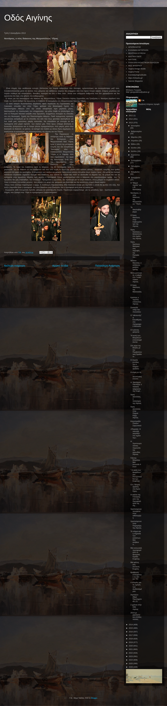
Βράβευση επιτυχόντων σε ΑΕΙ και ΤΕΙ (136, 575)
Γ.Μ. (143, 100)
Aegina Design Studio (137, 69)
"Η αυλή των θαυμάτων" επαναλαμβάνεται (136, 339)
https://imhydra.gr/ (135, 78)
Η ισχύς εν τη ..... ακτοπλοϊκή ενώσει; (136, 375)
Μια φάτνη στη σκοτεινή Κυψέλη (134, 565)
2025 (131, 663)
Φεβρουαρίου (136, 131)
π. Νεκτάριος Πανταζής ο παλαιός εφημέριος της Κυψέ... (136, 386)
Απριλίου (135, 141)
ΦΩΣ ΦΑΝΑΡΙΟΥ (135, 66)
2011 (131, 115)
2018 (131, 639)
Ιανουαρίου (135, 126)
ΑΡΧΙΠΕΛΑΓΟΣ (134, 47)
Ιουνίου (134, 148)
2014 (131, 625)
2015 (131, 628)
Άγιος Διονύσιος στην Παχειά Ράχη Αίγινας (135, 412)
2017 (131, 635)
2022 (131, 653)
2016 (131, 632)
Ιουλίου (134, 151)
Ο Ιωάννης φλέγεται (134, 331)
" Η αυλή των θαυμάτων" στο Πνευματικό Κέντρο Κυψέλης (136, 475)
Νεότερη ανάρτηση (14, 265)
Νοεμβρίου (135, 172)
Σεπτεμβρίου (136, 160)
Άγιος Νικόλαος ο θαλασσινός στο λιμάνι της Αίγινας (136, 234)
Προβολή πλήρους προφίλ (149, 104)
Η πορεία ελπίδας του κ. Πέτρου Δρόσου (134, 364)
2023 (131, 656)
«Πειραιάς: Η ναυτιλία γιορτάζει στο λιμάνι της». (135, 433)
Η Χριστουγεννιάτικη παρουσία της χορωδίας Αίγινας (136, 448)
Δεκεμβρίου (135, 178)
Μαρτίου (134, 137)
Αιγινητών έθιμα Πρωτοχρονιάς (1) (136, 598)
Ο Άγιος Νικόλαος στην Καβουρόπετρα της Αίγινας (136, 220)
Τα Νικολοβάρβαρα (135, 209)
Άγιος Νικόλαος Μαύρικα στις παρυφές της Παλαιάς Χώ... (135, 249)
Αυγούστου (135, 155)
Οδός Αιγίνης (28, 17)
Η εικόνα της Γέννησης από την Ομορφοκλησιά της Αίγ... (135, 500)
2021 (131, 649)
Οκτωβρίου (135, 166)
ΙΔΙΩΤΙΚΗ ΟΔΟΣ (134, 56)
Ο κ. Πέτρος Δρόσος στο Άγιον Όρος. (135, 488)
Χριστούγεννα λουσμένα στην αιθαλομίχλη (135, 513)
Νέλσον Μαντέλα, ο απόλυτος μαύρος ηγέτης (135, 265)
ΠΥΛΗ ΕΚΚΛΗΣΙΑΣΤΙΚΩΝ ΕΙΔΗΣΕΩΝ (143, 63)
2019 (131, 642)
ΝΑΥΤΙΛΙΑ (132, 59)
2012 (131, 119)
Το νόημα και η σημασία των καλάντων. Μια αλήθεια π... (135, 538)
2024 (131, 660)
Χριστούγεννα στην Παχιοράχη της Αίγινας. (136, 524)
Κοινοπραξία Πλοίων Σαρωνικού (135, 423)
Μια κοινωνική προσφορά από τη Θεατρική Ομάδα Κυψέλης (136, 553)
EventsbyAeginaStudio (137, 75)
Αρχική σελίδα (60, 265)
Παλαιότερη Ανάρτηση (107, 265)
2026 (131, 667)
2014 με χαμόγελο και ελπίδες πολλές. (135, 616)
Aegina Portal (133, 72)
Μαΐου (133, 144)
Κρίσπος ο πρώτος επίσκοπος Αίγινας (135, 300)
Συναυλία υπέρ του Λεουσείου (135, 309)
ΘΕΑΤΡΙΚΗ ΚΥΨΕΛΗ (136, 53)
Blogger (94, 698)
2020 (131, 646)
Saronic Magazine (135, 81)
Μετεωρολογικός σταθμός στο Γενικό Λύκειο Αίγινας (136, 277)
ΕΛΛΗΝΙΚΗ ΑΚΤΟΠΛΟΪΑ (138, 50)
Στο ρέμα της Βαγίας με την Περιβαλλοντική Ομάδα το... (136, 351)
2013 (131, 123)
